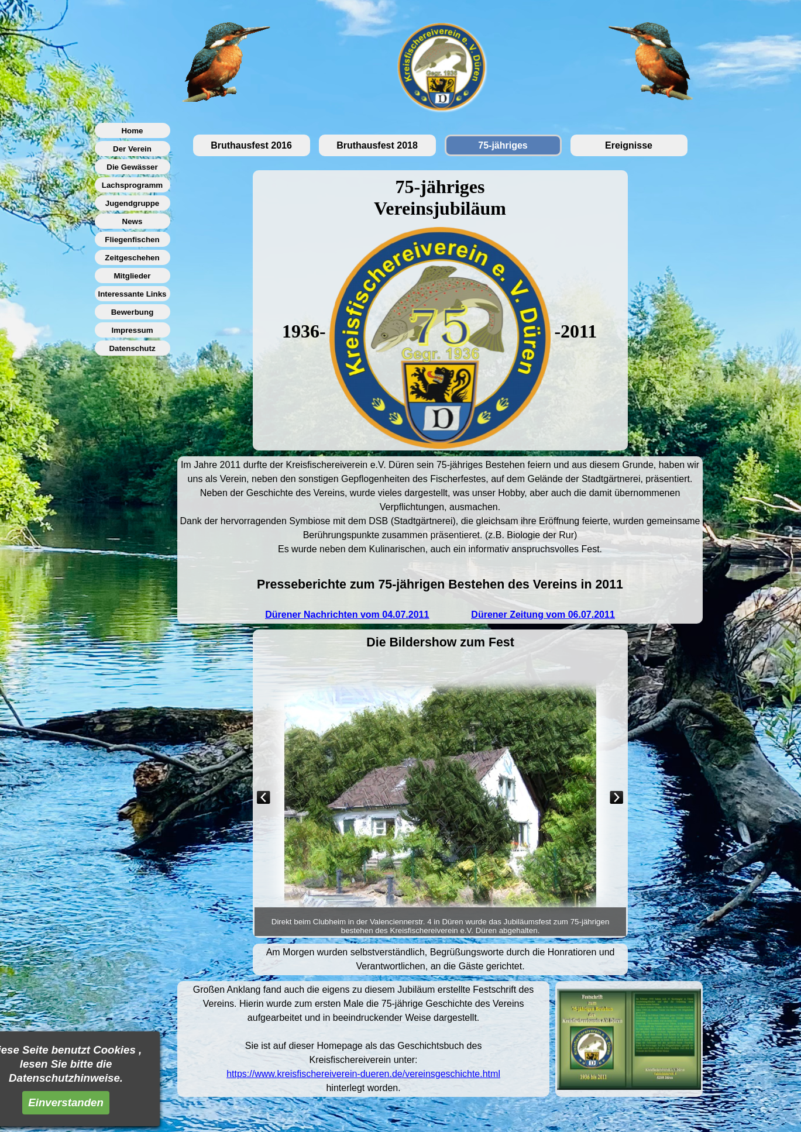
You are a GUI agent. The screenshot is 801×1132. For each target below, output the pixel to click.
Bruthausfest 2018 (377, 145)
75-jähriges (502, 145)
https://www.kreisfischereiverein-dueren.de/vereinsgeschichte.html (363, 1074)
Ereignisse (628, 145)
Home (132, 130)
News (132, 221)
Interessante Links (132, 294)
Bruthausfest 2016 (251, 145)
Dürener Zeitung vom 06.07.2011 (542, 615)
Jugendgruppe (132, 203)
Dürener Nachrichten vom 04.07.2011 (347, 615)
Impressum (132, 330)
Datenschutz (132, 348)
